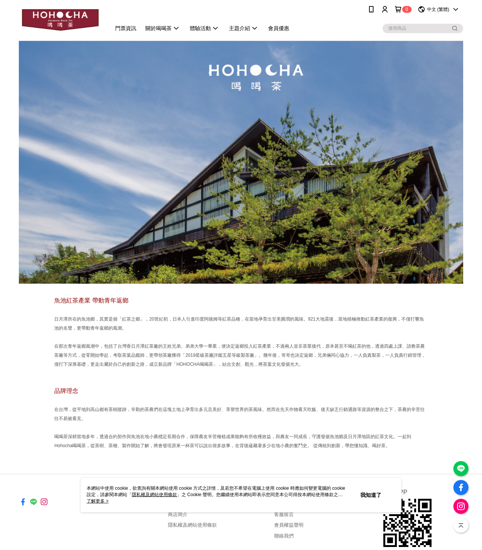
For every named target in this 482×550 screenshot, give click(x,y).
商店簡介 (178, 514)
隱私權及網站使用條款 (192, 525)
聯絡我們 (284, 536)
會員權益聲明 (289, 525)
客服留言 (284, 514)
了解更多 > (97, 501)
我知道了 (370, 495)
